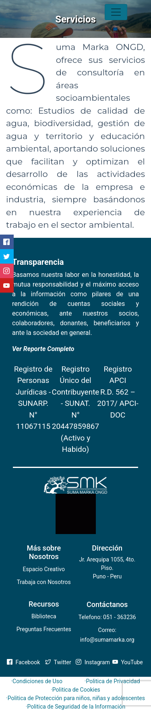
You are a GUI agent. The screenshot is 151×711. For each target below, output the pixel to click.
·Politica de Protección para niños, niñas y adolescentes (75, 698)
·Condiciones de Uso (36, 681)
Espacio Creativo (44, 569)
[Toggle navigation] (116, 12)
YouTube (127, 662)
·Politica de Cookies (75, 689)
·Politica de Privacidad (112, 681)
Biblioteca (43, 616)
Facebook (23, 662)
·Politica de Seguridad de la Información (76, 706)
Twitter (58, 662)
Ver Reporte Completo (43, 349)
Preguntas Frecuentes (44, 629)
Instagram (93, 662)
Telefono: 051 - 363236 (107, 617)
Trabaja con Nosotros (44, 582)
